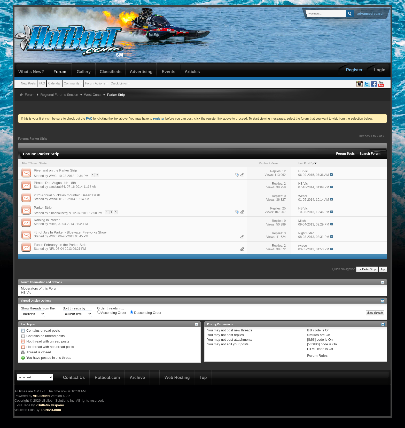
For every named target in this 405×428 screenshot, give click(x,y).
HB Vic (26, 292)
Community (72, 83)
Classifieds (110, 71)
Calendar (54, 83)
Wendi (53, 199)
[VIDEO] (313, 344)
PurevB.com (51, 410)
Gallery (84, 71)
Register (354, 70)
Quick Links (119, 83)
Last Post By (307, 163)
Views (274, 163)
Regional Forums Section (59, 95)
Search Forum (370, 153)
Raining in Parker (47, 220)
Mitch (52, 224)
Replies (263, 163)
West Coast (93, 95)
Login (379, 70)
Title (24, 163)
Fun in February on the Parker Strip (60, 245)
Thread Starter (38, 163)
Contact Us (74, 377)
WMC (53, 176)
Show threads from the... (39, 308)
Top (383, 269)
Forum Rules (317, 355)
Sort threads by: (75, 308)
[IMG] (311, 339)
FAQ (42, 83)
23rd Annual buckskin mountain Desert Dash (67, 195)
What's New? (31, 71)
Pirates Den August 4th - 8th (55, 183)
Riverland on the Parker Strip (55, 170)
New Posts (28, 83)
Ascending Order (111, 312)
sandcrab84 (57, 187)
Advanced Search (371, 13)
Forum (59, 71)
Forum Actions (95, 83)
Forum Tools (345, 153)
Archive (137, 377)
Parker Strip (43, 207)
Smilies (313, 335)
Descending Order (145, 312)
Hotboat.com (107, 377)
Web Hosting (177, 377)
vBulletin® (41, 396)
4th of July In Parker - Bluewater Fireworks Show (70, 232)
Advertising (141, 71)
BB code (314, 330)
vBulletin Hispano (50, 405)
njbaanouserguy (60, 213)
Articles (192, 71)
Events (168, 71)
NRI (51, 249)
